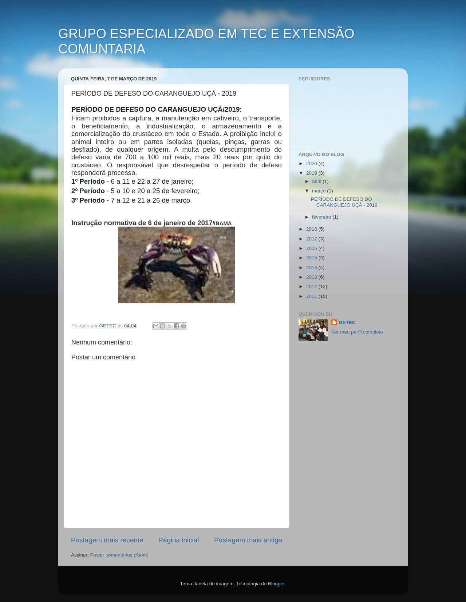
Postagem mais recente (107, 540)
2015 (312, 257)
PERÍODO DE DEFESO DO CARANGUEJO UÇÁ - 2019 (344, 202)
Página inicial (178, 540)
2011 (312, 296)
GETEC (347, 322)
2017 (312, 239)
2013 (312, 277)
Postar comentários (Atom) (119, 555)
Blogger (276, 583)
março (319, 191)
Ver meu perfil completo (357, 332)
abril (317, 181)
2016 (312, 248)
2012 (312, 286)
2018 (312, 229)
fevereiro (322, 217)
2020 (312, 163)
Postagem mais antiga (248, 540)
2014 (312, 267)
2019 (312, 173)
